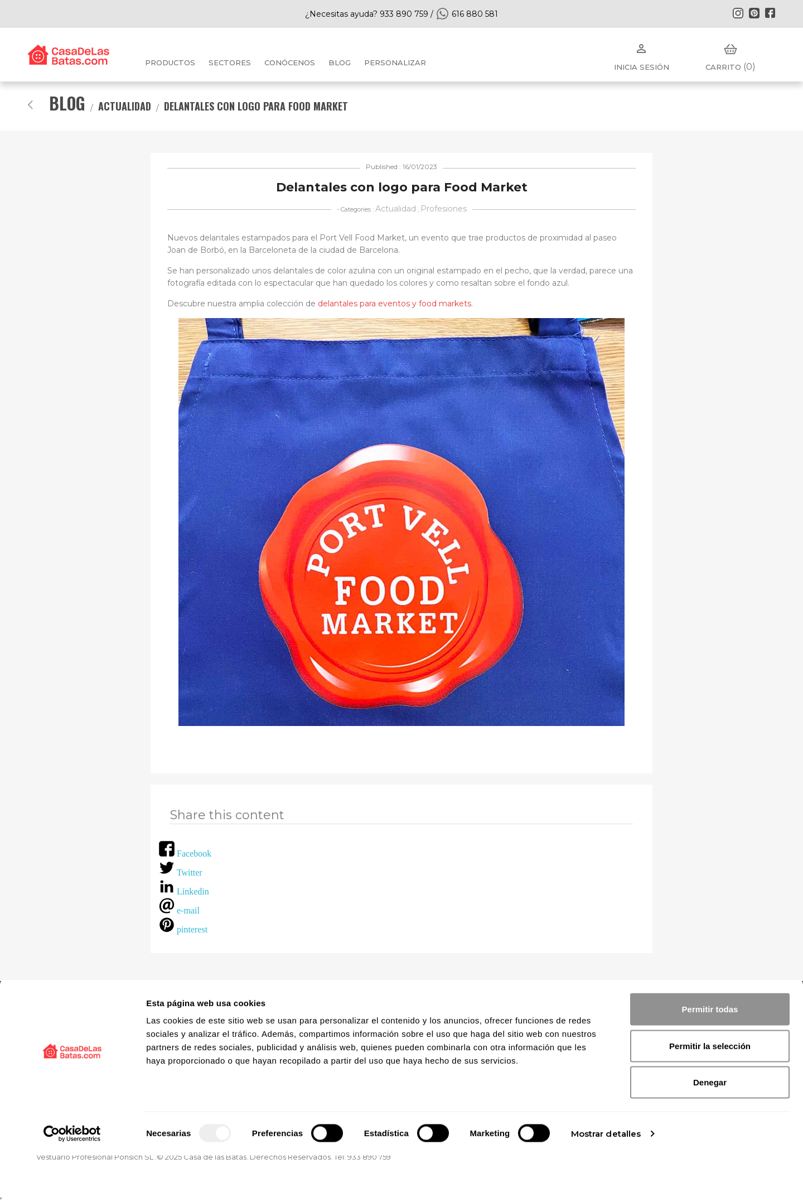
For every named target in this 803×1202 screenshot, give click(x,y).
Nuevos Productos (76, 1013)
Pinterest (754, 13)
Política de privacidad (457, 1013)
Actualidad (395, 209)
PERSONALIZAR (395, 62)
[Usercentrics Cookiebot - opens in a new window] (72, 1180)
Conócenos (289, 62)
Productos (170, 62)
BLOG (339, 62)
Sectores (230, 62)
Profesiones (443, 209)
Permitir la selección (710, 1092)
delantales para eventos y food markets (394, 304)
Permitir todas (710, 1055)
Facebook (770, 13)
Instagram (738, 13)
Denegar (710, 1128)
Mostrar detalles (606, 1180)
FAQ (295, 1013)
